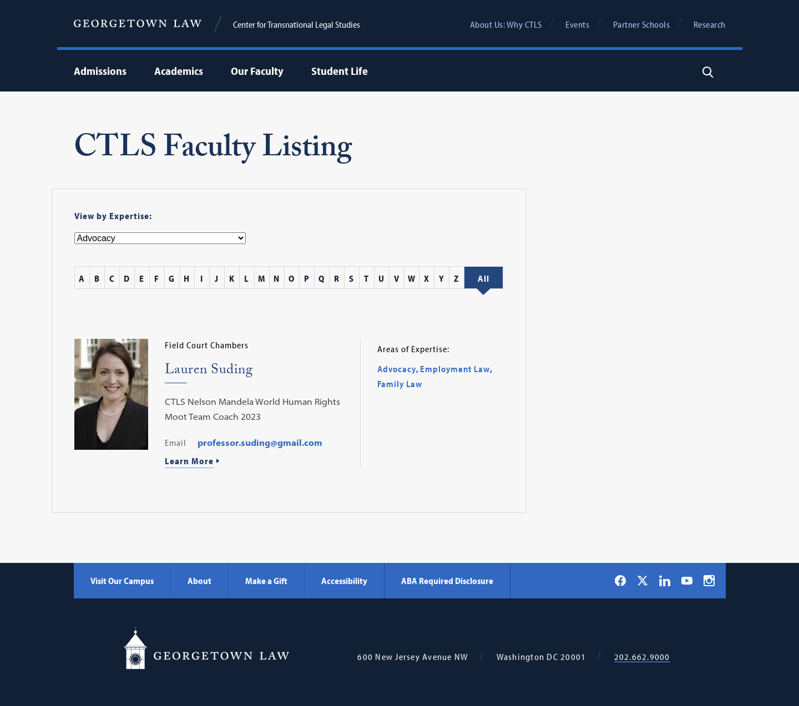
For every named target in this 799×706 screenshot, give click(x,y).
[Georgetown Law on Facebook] (620, 580)
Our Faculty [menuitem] (257, 71)
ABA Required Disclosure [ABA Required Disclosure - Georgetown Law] (447, 581)
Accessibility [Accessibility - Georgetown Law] (344, 581)
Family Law (399, 383)
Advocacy (396, 368)
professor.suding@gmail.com (260, 442)
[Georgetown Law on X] (642, 580)
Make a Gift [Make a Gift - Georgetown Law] (266, 581)
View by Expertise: (113, 215)
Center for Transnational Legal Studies (296, 24)
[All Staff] (483, 278)
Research (710, 24)
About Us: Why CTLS (506, 24)
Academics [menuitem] (178, 71)
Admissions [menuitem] (100, 71)
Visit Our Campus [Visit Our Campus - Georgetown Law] (122, 581)
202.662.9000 (642, 657)
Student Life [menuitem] (339, 71)
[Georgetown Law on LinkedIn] (664, 580)
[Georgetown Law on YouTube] (686, 581)
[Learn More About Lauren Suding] (258, 462)
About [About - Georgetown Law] (199, 581)
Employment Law (455, 368)
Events (577, 24)
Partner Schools (641, 24)
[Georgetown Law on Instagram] (709, 580)
